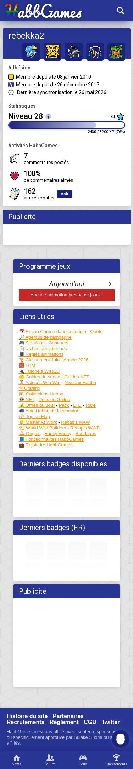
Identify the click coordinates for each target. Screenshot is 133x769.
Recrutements (26, 722)
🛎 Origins (30, 433)
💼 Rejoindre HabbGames (46, 445)
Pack (64, 405)
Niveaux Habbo (80, 382)
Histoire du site (27, 716)
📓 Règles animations (41, 354)
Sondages (86, 433)
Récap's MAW (75, 422)
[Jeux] (83, 760)
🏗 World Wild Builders (42, 428)
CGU (90, 722)
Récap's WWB (85, 428)
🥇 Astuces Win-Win (40, 382)
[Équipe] (50, 760)
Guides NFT (76, 377)
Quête (96, 331)
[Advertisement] (66, 642)
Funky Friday (58, 433)
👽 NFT (27, 399)
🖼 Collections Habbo (41, 394)
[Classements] (116, 760)
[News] (16, 760)
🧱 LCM (27, 365)
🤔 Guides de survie (39, 377)
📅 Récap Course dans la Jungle (52, 331)
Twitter (110, 722)
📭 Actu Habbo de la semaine (49, 411)
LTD (77, 405)
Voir (64, 194)
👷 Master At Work (38, 422)
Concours (58, 343)
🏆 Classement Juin (39, 360)
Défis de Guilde (54, 399)
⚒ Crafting (29, 388)
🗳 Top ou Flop (34, 416)
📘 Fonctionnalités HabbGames (51, 439)
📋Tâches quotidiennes (43, 348)
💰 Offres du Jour (37, 405)
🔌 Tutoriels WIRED (39, 371)
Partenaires (68, 716)
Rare (90, 405)
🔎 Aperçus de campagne (45, 337)
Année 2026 (75, 360)
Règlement (64, 722)
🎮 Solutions (32, 343)
